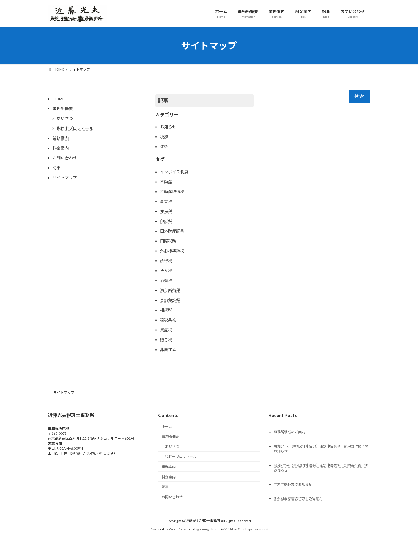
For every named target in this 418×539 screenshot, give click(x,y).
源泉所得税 (170, 290)
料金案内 (61, 147)
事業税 (166, 201)
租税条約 (168, 319)
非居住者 (168, 349)
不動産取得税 (172, 191)
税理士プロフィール (75, 128)
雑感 (164, 146)
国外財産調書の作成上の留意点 (298, 498)
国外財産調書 (172, 231)
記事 (57, 167)
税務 (164, 136)
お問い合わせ (65, 157)
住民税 (166, 211)
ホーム (167, 426)
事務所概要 (63, 108)
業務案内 (61, 138)
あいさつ (65, 118)
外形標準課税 (172, 250)
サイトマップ (65, 177)
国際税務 (168, 240)
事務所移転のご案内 (289, 432)
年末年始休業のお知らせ (293, 484)
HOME (59, 98)
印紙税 (166, 221)
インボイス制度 (174, 171)
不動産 (166, 181)
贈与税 (166, 339)
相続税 (166, 310)
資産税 (166, 329)
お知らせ (168, 126)
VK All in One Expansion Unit (246, 529)
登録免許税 (170, 300)
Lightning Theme (207, 529)
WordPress (178, 529)
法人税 (166, 270)
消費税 (166, 280)
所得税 (166, 260)
